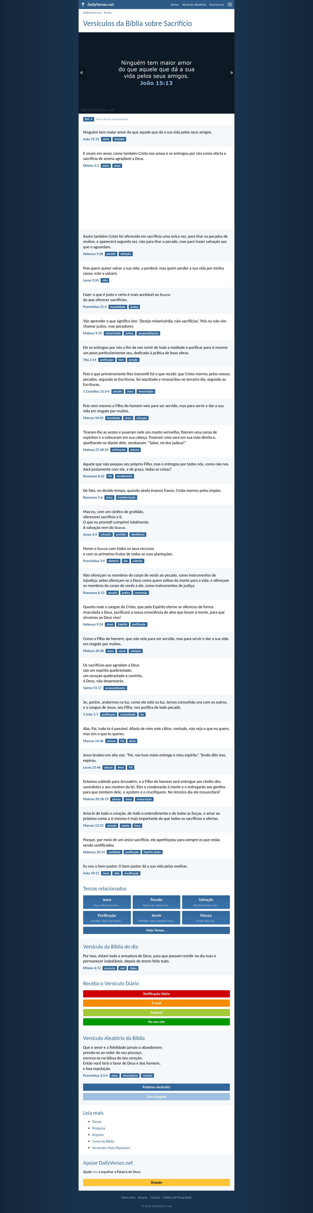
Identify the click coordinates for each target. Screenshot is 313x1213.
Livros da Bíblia (103, 1141)
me (95, 1172)
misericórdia (113, 333)
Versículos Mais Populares (111, 1148)
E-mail (156, 1003)
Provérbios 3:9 (94, 561)
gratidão (121, 534)
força (137, 825)
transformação (126, 497)
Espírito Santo (152, 852)
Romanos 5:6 (93, 497)
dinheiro (113, 561)
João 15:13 (91, 139)
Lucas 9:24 (91, 280)
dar (126, 561)
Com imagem (156, 1096)
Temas (175, 5)
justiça (134, 307)
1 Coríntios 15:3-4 (96, 391)
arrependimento (148, 333)
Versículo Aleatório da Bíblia (114, 1038)
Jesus (117, 165)
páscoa (134, 449)
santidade (114, 852)
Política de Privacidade (177, 1197)
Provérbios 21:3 (95, 307)
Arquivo (98, 1135)
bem (121, 359)
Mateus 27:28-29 (95, 450)
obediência (137, 534)
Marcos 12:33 (93, 825)
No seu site (156, 1022)
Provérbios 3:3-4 (95, 1075)
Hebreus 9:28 (93, 254)
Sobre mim (128, 1197)
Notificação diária (156, 994)
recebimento (124, 476)
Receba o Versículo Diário (111, 983)
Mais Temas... (156, 930)
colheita (137, 561)
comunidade (127, 714)
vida (105, 280)
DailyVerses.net (92, 12)
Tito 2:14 (89, 360)
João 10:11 (91, 873)
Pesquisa (98, 1128)
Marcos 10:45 (93, 418)
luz (142, 714)
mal (122, 968)
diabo (133, 968)
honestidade (117, 307)
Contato (155, 1197)
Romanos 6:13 (93, 593)
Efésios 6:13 (92, 968)
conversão (141, 592)
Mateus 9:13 (92, 333)
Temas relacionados (104, 888)
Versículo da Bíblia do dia (110, 946)
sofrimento (118, 449)
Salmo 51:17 (92, 688)
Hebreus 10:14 (94, 852)
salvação (125, 254)
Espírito (122, 624)
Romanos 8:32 (93, 476)
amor (106, 139)
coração (112, 825)
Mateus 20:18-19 (95, 799)
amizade (119, 139)
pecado (111, 254)
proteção (109, 968)
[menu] (229, 6)
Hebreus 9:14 (93, 624)
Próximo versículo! (156, 1087)
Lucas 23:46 (92, 767)
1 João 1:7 (90, 714)
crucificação (131, 873)
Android (156, 1012)
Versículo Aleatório (194, 5)
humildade (113, 418)
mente (125, 825)
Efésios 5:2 (91, 165)
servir (122, 651)
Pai (110, 476)
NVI (88, 119)
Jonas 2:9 (90, 534)
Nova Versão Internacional (112, 119)
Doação (156, 1182)
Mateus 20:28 (93, 651)
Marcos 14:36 (93, 741)
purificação (106, 359)
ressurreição (145, 391)
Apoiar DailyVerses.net (108, 1162)
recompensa (130, 1075)
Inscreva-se (216, 5)
